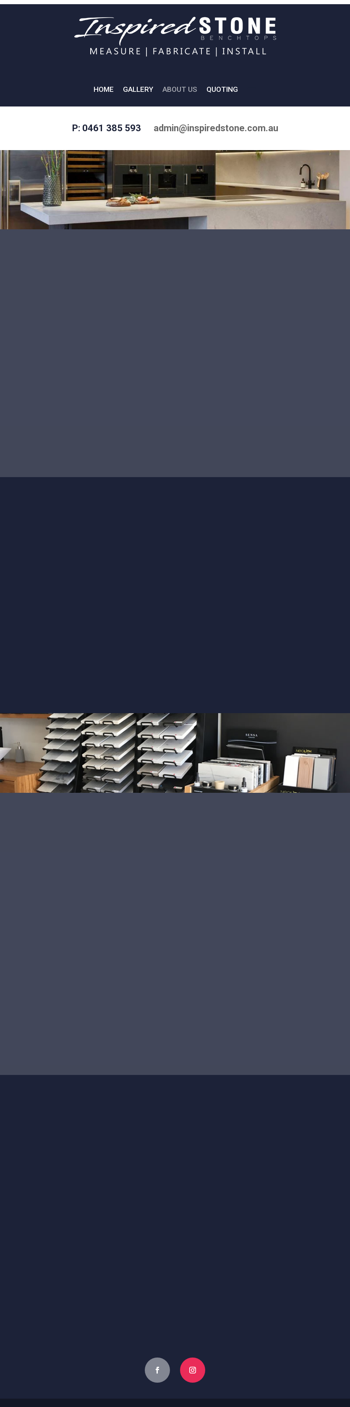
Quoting (222, 89)
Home (104, 89)
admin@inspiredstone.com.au (216, 128)
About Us (179, 89)
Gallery (138, 89)
